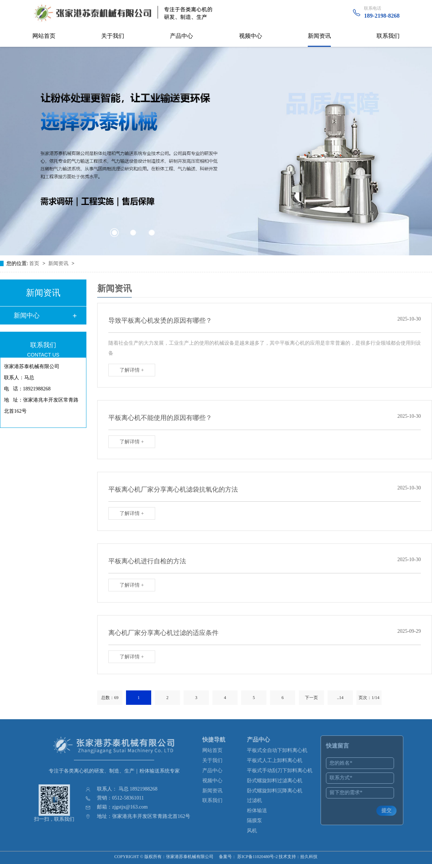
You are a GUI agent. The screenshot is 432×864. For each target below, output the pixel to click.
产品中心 (181, 36)
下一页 (311, 697)
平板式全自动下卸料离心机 (281, 750)
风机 (256, 830)
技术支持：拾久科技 (298, 853)
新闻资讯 (319, 36)
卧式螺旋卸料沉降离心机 (279, 790)
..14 (340, 697)
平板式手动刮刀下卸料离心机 (284, 770)
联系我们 (388, 36)
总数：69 (109, 697)
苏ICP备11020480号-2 (257, 853)
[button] (114, 232)
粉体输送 (261, 810)
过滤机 (258, 800)
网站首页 (43, 36)
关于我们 (112, 36)
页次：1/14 (369, 697)
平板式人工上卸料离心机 (279, 760)
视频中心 (250, 36)
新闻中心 (27, 315)
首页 (35, 263)
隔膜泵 (258, 820)
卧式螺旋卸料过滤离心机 (279, 780)
